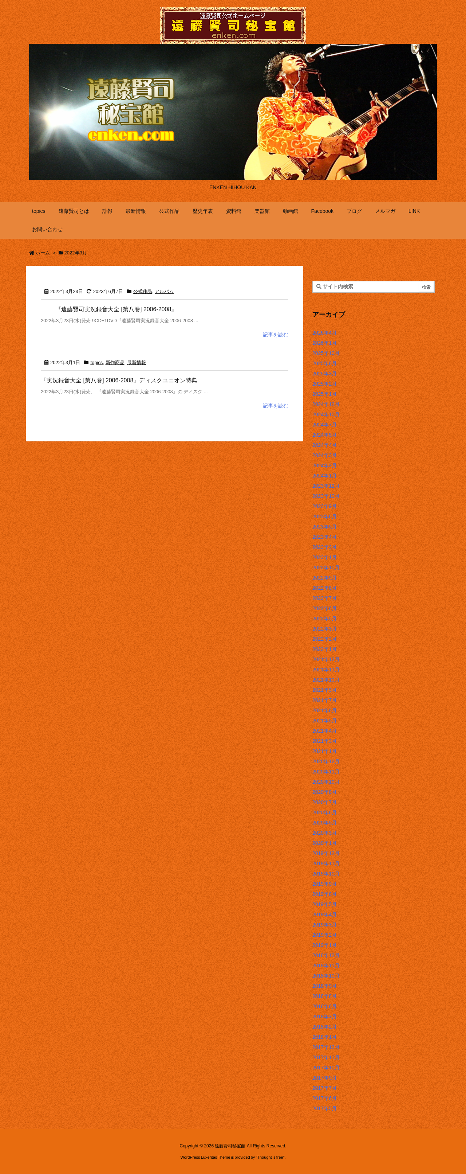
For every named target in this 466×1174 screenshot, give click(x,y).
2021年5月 (324, 720)
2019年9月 (324, 884)
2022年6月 (324, 608)
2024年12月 (326, 404)
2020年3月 (324, 833)
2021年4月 (324, 731)
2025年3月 (324, 374)
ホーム (43, 253)
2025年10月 (326, 353)
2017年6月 (324, 1098)
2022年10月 (326, 567)
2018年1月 (324, 1037)
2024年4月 (324, 445)
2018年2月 (324, 1027)
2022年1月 (324, 649)
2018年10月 (326, 976)
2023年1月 (324, 557)
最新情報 (136, 362)
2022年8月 (324, 588)
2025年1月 (324, 394)
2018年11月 (326, 965)
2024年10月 (326, 414)
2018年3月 (324, 1016)
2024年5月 (324, 435)
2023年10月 (326, 496)
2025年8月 (324, 363)
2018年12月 (326, 955)
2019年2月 (324, 935)
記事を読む (275, 335)
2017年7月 (324, 1088)
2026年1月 (324, 343)
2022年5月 (324, 618)
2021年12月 (326, 659)
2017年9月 (324, 1078)
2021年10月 (326, 680)
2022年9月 (324, 578)
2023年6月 (324, 516)
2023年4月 (324, 537)
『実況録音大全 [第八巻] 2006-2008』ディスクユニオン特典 (119, 380)
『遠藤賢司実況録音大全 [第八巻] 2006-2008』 (116, 309)
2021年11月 (326, 669)
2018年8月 (324, 996)
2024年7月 (324, 425)
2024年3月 (324, 455)
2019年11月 (326, 863)
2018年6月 (324, 1006)
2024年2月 (324, 465)
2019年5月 (324, 904)
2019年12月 (326, 853)
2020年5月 (324, 823)
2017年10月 (326, 1067)
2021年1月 (324, 751)
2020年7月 (324, 802)
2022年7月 (324, 598)
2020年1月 (324, 843)
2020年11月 (326, 772)
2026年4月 (324, 333)
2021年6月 (324, 710)
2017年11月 (326, 1057)
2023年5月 (324, 527)
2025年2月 (324, 384)
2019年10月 (326, 874)
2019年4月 (324, 914)
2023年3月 (324, 547)
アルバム (164, 291)
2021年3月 (324, 741)
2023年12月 (326, 486)
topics (96, 362)
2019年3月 (324, 925)
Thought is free (270, 1157)
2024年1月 (324, 476)
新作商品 (115, 362)
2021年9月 (324, 690)
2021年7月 (324, 700)
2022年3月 (324, 629)
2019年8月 (324, 894)
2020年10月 (326, 782)
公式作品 (142, 291)
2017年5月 (324, 1108)
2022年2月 (324, 639)
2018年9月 (324, 986)
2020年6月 (324, 812)
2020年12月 (326, 761)
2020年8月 (324, 792)
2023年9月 (324, 506)
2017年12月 (326, 1047)
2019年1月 (324, 945)
